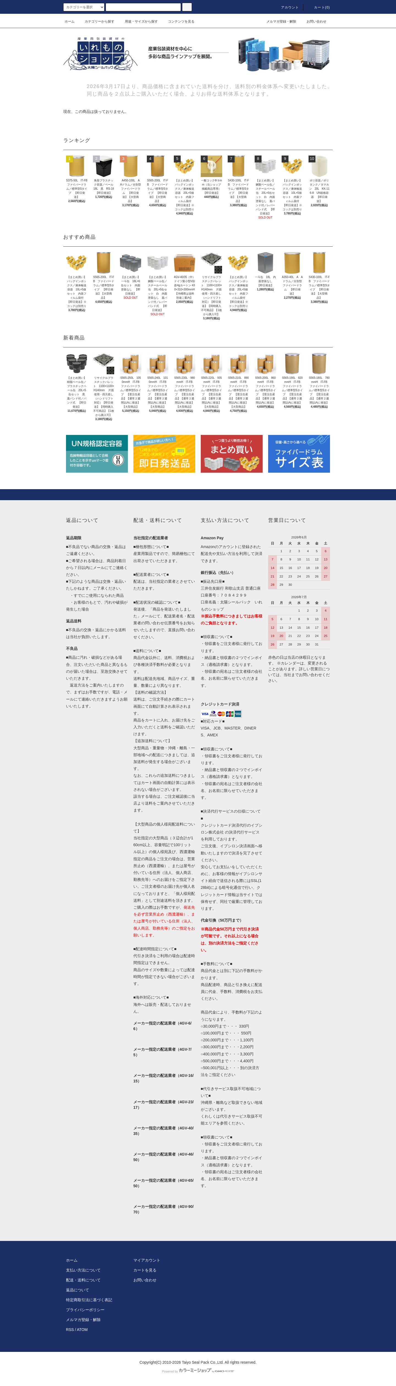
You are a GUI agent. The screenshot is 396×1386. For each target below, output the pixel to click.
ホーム (70, 21)
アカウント (286, 7)
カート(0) (318, 7)
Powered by (198, 1371)
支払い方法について (83, 1270)
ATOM (82, 1329)
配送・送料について (83, 1280)
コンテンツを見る (177, 21)
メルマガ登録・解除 (278, 21)
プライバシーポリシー (85, 1310)
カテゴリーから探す (96, 21)
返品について (77, 1290)
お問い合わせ (313, 21)
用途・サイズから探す (138, 21)
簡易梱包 (179, 553)
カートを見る (144, 1270)
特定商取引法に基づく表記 (89, 1300)
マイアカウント (146, 1260)
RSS (70, 1329)
